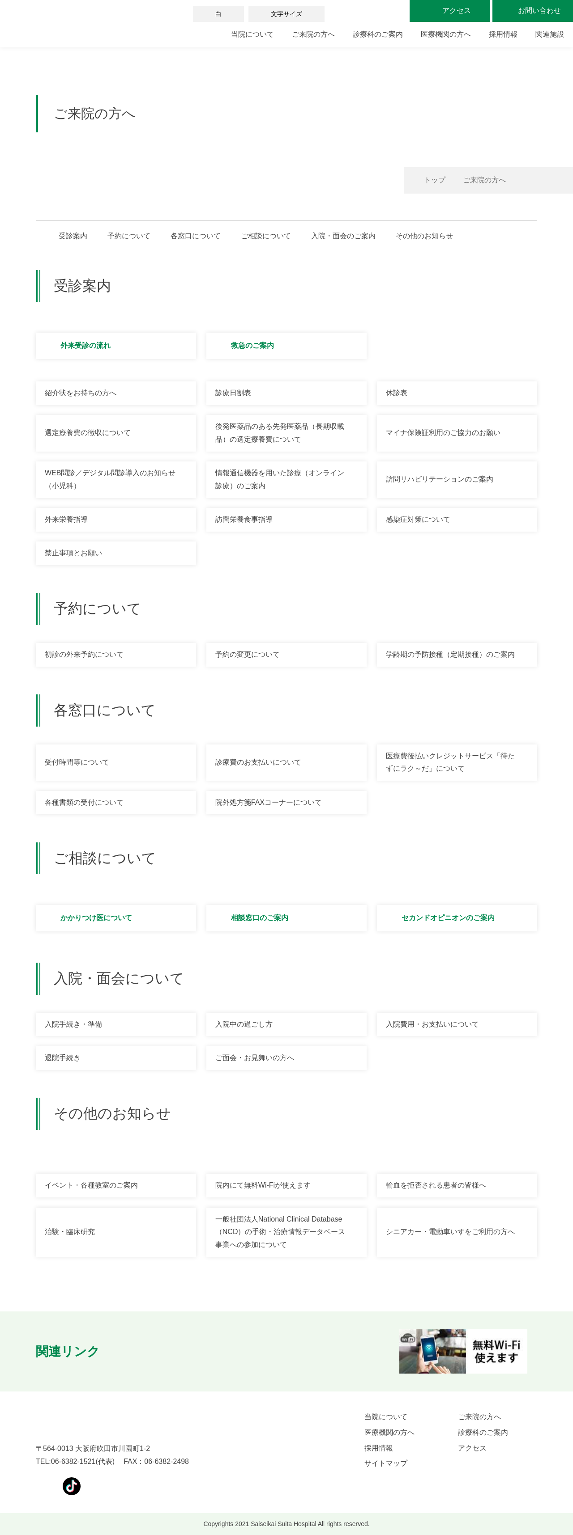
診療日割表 (233, 393)
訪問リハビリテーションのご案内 (439, 479)
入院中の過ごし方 (244, 1024)
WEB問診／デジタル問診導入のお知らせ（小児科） (110, 479)
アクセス (472, 1448)
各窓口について (196, 236)
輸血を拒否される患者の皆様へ (436, 1185)
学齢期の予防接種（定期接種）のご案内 (450, 654)
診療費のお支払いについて (258, 762)
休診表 (396, 393)
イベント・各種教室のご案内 (91, 1185)
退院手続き (63, 1057)
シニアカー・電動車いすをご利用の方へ (450, 1231)
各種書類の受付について (84, 802)
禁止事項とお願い (73, 553)
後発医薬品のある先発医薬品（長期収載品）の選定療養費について (279, 433)
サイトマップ (385, 1463)
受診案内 (73, 236)
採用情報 (503, 34)
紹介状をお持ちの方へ (80, 393)
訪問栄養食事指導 (244, 519)
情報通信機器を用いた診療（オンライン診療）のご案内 (279, 479)
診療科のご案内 (378, 34)
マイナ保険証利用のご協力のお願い (443, 432)
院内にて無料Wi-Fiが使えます (263, 1185)
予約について (128, 236)
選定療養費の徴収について (88, 432)
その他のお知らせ (424, 236)
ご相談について (266, 236)
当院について (252, 34)
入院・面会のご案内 (343, 236)
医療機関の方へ (446, 34)
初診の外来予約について (84, 654)
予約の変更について (247, 654)
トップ (434, 180)
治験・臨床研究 (70, 1231)
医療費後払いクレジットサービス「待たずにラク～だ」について (450, 762)
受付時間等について (77, 762)
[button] (126, 1352)
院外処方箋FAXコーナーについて (268, 802)
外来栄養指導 (66, 519)
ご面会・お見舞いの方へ (254, 1057)
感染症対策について (418, 519)
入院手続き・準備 (73, 1024)
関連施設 (549, 34)
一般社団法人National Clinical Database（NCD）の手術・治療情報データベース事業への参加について (280, 1232)
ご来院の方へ (313, 34)
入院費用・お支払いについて (432, 1024)
